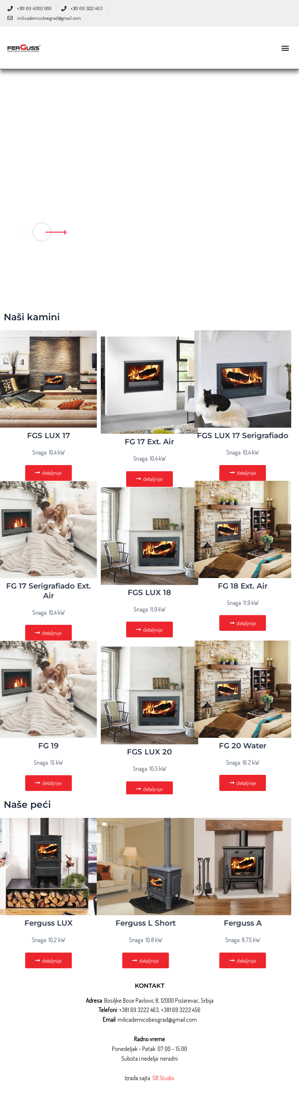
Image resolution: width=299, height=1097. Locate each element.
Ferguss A (184, 923)
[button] (285, 48)
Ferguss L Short (87, 923)
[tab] (281, 168)
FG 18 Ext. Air (184, 585)
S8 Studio (163, 1078)
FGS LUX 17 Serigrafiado (184, 435)
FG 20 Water (184, 746)
